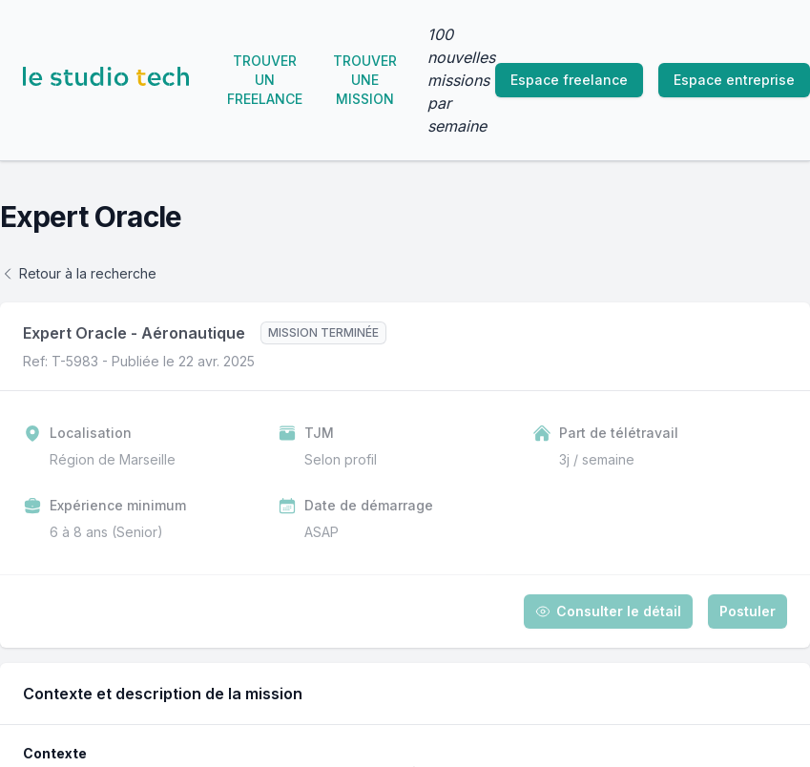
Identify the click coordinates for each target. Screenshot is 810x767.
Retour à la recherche (78, 273)
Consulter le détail (608, 611)
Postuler (747, 611)
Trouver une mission (365, 79)
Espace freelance (569, 80)
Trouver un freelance (264, 79)
